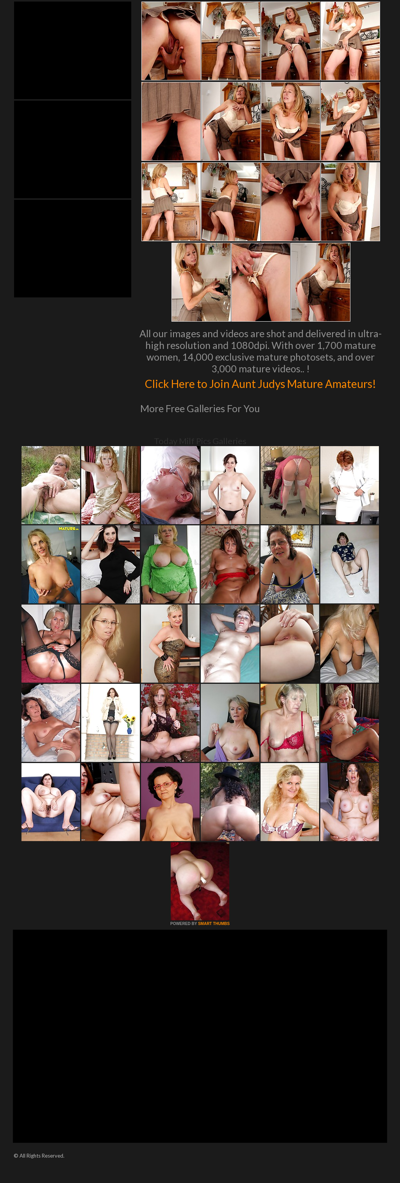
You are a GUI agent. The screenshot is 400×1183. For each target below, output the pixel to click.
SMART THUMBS (214, 940)
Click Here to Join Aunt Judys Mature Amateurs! (260, 390)
